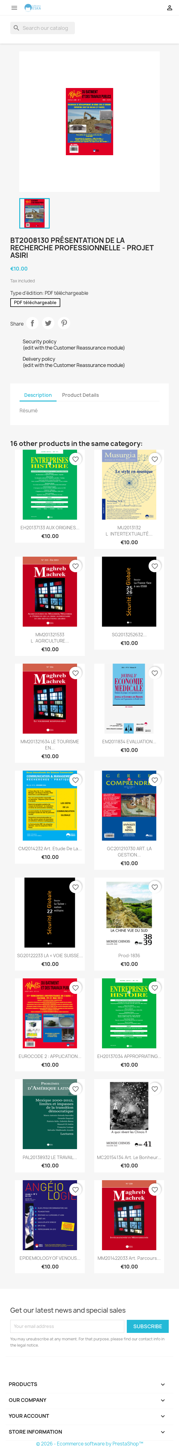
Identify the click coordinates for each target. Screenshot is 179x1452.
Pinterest (64, 323)
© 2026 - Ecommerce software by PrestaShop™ (89, 1443)
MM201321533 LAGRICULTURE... (50, 638)
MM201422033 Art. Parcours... (129, 1258)
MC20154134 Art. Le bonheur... (129, 1157)
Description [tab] (38, 395)
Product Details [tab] (80, 395)
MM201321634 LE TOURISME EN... (50, 745)
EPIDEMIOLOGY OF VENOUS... (50, 1258)
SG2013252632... (129, 635)
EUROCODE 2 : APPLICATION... (50, 1056)
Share (32, 323)
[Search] (42, 28)
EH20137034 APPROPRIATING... (129, 1056)
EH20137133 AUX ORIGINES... (50, 528)
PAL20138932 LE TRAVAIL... (50, 1157)
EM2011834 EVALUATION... (129, 742)
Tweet (48, 323)
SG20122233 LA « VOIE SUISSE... (50, 955)
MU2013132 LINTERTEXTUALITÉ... (129, 531)
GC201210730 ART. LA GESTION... (129, 852)
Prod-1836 (129, 955)
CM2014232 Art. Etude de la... (50, 848)
